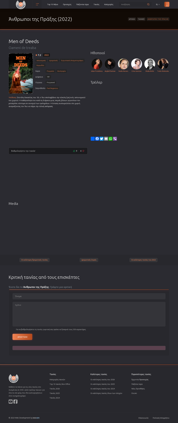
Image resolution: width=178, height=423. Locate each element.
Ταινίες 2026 (55, 388)
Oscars (134, 393)
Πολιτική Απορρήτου (161, 418)
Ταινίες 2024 (55, 398)
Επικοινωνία (143, 418)
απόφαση (49, 106)
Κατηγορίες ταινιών (57, 379)
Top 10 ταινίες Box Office (60, 384)
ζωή (68, 97)
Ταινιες (141, 19)
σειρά (57, 100)
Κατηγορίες (108, 4)
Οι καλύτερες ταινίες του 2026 (102, 379)
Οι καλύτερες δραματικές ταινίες (34, 260)
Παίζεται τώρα (137, 384)
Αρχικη (132, 19)
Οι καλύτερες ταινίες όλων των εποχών (106, 393)
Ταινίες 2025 (55, 393)
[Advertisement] (48, 126)
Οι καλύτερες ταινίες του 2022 (143, 260)
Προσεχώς (67, 4)
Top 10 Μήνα (52, 4)
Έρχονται (139, 379)
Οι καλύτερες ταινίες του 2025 (102, 384)
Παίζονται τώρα (82, 4)
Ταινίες (96, 4)
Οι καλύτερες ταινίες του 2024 (102, 388)
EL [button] (158, 4)
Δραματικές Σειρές (88, 260)
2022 (46, 55)
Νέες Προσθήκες (138, 388)
